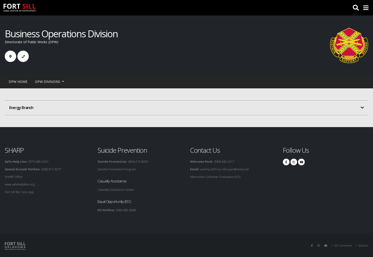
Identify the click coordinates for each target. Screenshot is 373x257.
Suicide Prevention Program (117, 169)
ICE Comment (342, 245)
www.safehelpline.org (20, 184)
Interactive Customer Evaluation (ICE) (215, 177)
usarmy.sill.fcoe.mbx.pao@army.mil (224, 169)
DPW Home (18, 81)
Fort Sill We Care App (19, 192)
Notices (363, 245)
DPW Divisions (48, 81)
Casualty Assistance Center (117, 190)
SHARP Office (14, 177)
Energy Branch (21, 107)
